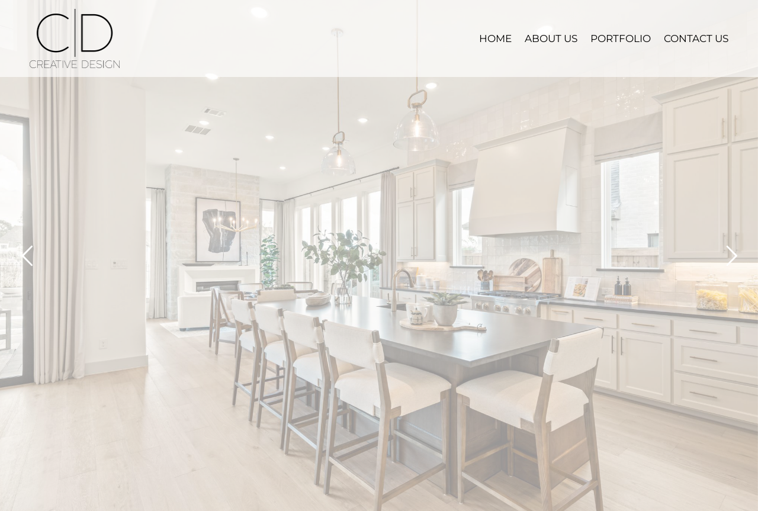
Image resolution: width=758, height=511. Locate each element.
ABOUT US (551, 38)
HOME (495, 38)
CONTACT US (696, 38)
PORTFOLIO (620, 38)
